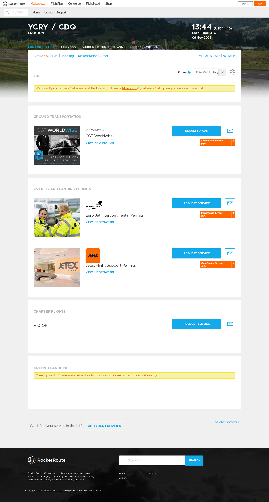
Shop (108, 3)
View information (100, 142)
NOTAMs (228, 56)
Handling (67, 56)
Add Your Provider (104, 426)
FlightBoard (93, 3)
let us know (129, 88)
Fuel (55, 56)
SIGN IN (245, 3)
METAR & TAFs (209, 56)
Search (194, 460)
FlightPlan (57, 3)
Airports (48, 12)
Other (104, 56)
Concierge (74, 3)
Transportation (86, 56)
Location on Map (41, 47)
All (48, 56)
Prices (184, 72)
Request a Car (196, 130)
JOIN (260, 3)
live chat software (226, 422)
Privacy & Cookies (93, 490)
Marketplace (38, 3)
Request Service (197, 203)
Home (36, 12)
